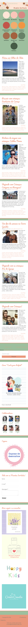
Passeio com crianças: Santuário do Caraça (11, 100)
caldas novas (12, 172)
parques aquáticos (13, 176)
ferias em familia (10, 255)
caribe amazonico (13, 86)
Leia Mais (23, 85)
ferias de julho (18, 175)
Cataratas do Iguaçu (6, 294)
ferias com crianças (10, 175)
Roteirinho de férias (9, 90)
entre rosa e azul (9, 128)
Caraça (3, 127)
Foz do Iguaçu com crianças (8, 296)
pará (7, 89)
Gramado (16, 255)
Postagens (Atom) (8, 350)
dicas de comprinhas (12, 211)
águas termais (5, 172)
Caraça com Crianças (11, 127)
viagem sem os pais (15, 339)
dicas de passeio (9, 252)
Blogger (14, 618)
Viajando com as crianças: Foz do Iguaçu (13, 267)
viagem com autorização (8, 337)
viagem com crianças (15, 298)
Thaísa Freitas (13, 103)
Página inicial (8, 347)
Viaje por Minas (20, 130)
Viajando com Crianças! (12, 306)
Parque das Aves (19, 297)
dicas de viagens (11, 213)
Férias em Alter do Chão (12, 58)
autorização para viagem (8, 335)
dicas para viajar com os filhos (14, 87)
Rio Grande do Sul (9, 256)
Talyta (11, 143)
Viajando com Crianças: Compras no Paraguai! (12, 186)
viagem (24, 176)
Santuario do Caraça (11, 130)
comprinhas (4, 211)
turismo (20, 176)
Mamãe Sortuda (15, 617)
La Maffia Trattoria (10, 297)
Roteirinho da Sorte (19, 256)
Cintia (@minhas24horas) (16, 228)
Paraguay (9, 214)
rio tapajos (14, 89)
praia (10, 89)
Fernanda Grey (15, 60)
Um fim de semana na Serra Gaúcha (14, 225)
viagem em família (6, 339)
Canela (3, 252)
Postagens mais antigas (22, 347)
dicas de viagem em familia (11, 173)
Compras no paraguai (18, 210)
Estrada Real (17, 128)
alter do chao (5, 86)
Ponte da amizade (16, 214)
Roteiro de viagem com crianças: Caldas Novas (12, 139)
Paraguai (4, 214)
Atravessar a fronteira (7, 210)
